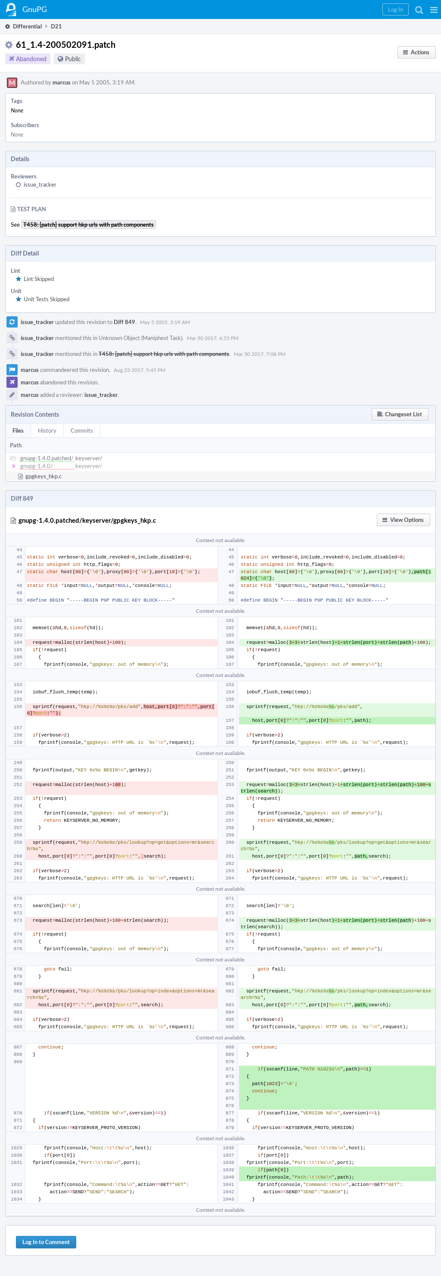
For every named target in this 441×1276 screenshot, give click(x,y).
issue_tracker (40, 184)
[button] (434, 9)
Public (73, 59)
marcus (62, 82)
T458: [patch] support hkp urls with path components (164, 354)
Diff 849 (124, 322)
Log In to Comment (46, 1242)
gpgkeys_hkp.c (43, 476)
